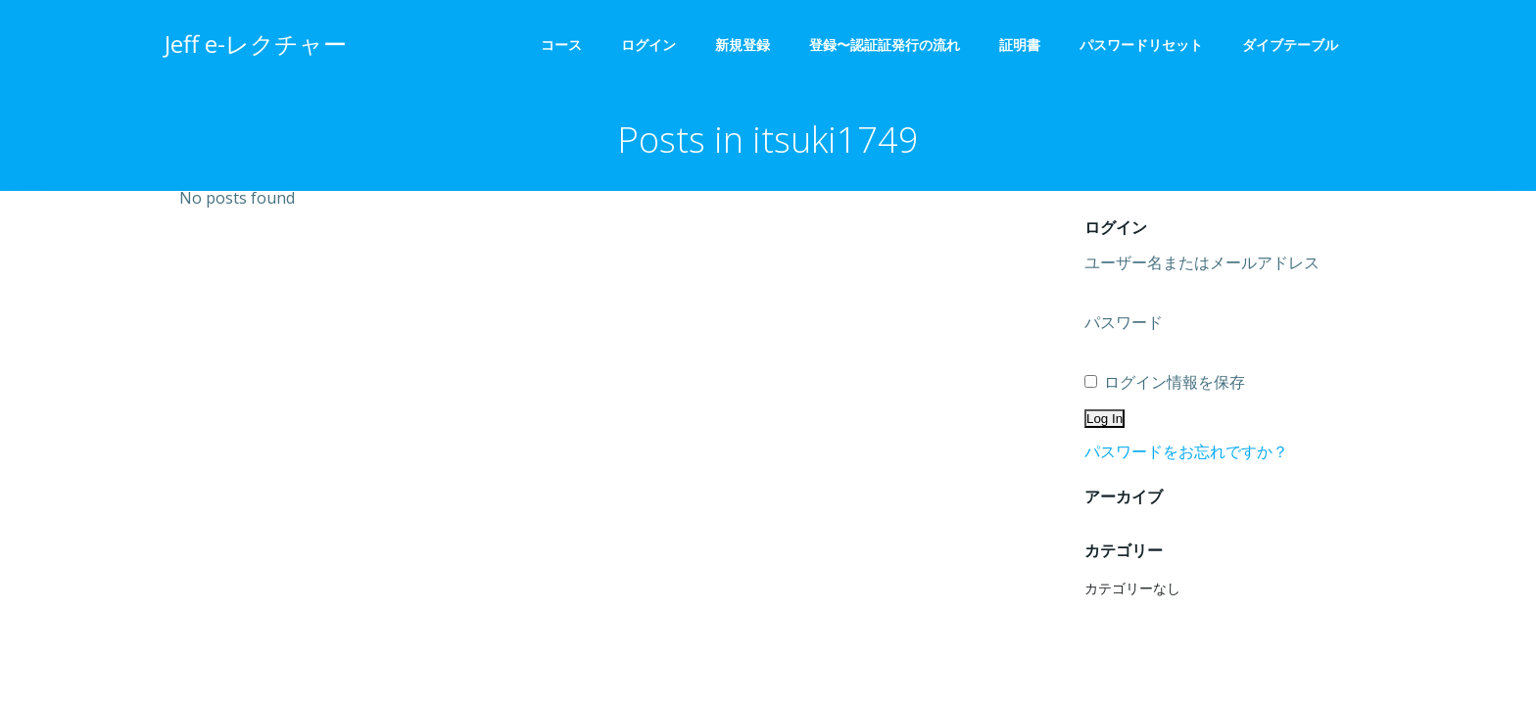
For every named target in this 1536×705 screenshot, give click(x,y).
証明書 (1019, 44)
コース (561, 44)
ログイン (648, 44)
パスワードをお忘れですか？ (1186, 451)
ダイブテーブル (1297, 44)
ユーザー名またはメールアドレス (1202, 262)
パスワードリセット (1141, 44)
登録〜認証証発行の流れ (884, 44)
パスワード (1123, 322)
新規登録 (742, 44)
